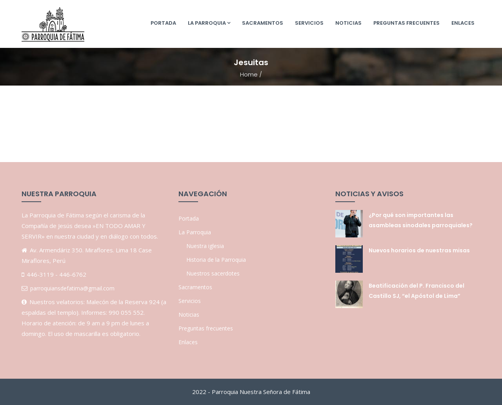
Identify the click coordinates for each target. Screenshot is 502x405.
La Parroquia (209, 23)
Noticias (348, 23)
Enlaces (463, 23)
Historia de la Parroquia (216, 259)
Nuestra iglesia (205, 246)
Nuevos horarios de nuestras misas (419, 250)
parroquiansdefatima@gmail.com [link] (72, 288)
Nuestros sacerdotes (213, 273)
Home (249, 74)
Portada (163, 23)
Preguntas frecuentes (406, 23)
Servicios (309, 23)
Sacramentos (262, 23)
